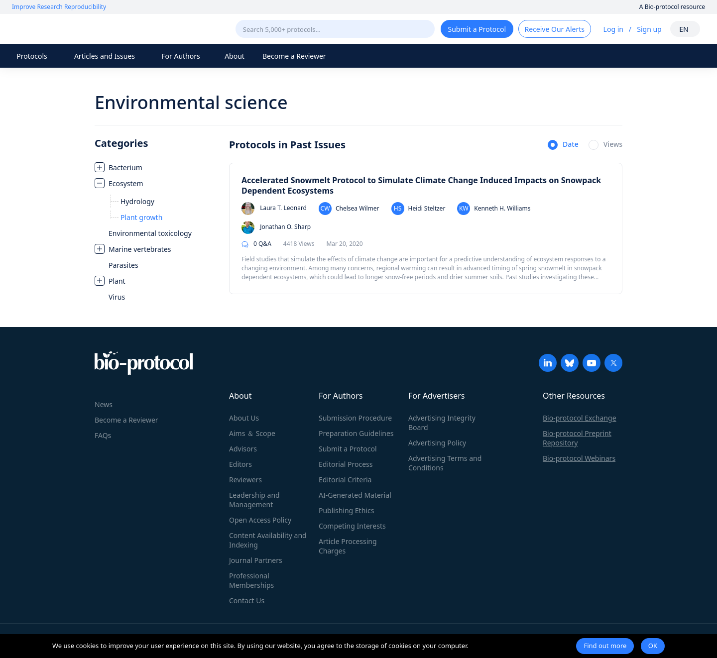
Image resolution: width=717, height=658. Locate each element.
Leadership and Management (254, 499)
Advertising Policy (437, 442)
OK (652, 645)
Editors (240, 464)
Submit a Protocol (348, 448)
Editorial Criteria (345, 479)
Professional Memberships (251, 580)
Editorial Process (346, 464)
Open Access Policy (260, 520)
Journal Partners (255, 560)
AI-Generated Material (355, 495)
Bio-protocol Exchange (579, 418)
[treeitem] (157, 167)
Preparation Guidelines (356, 433)
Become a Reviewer (294, 56)
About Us (244, 418)
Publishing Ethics (346, 510)
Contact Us (246, 600)
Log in (613, 29)
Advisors (243, 448)
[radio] (563, 145)
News (104, 404)
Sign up (649, 29)
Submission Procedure (355, 418)
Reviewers (245, 479)
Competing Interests (352, 526)
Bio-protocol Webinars (579, 458)
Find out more (605, 645)
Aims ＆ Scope (252, 433)
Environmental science (191, 102)
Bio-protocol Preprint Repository (577, 438)
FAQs (103, 435)
